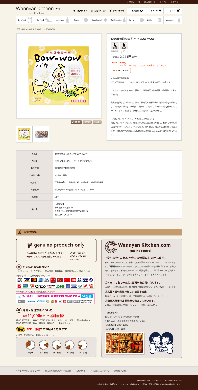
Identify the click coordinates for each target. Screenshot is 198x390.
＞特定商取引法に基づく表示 (28, 371)
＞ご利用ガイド (80, 371)
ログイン (163, 2)
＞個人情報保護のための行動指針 (57, 371)
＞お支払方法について (100, 371)
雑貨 (24, 29)
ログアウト (175, 2)
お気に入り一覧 (133, 2)
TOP (18, 29)
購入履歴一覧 (149, 2)
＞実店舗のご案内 (119, 371)
